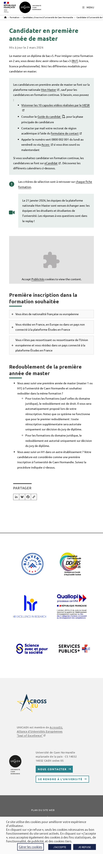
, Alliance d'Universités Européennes (40, 731)
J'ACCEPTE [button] (59, 847)
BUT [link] (75, 61)
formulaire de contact (65, 133)
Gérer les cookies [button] (30, 847)
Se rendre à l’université (60, 779)
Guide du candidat (49, 116)
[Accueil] (5, 17)
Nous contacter (52, 769)
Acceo (45, 144)
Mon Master (48, 89)
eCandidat (51, 163)
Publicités (37, 279)
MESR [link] (86, 105)
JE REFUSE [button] (84, 847)
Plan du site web (43, 810)
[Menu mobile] (88, 7)
